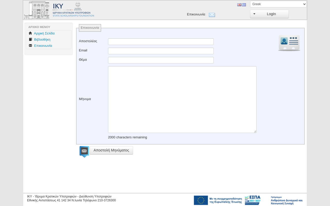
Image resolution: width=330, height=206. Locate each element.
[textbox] (161, 41)
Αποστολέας (88, 41)
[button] (269, 14)
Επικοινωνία (196, 14)
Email (83, 50)
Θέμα (83, 59)
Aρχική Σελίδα (42, 33)
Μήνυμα (85, 99)
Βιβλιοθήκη (39, 39)
